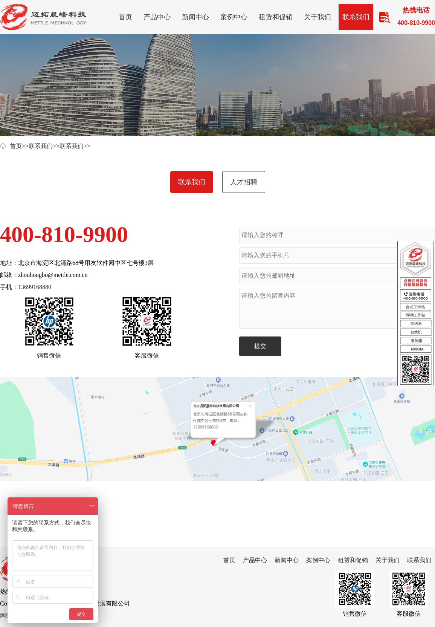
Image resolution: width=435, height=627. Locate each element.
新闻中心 (195, 17)
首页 (125, 17)
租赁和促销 (276, 17)
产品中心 (157, 17)
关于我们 (317, 17)
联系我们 (355, 17)
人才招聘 (243, 182)
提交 (260, 346)
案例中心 (233, 17)
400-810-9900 (64, 234)
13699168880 (34, 287)
